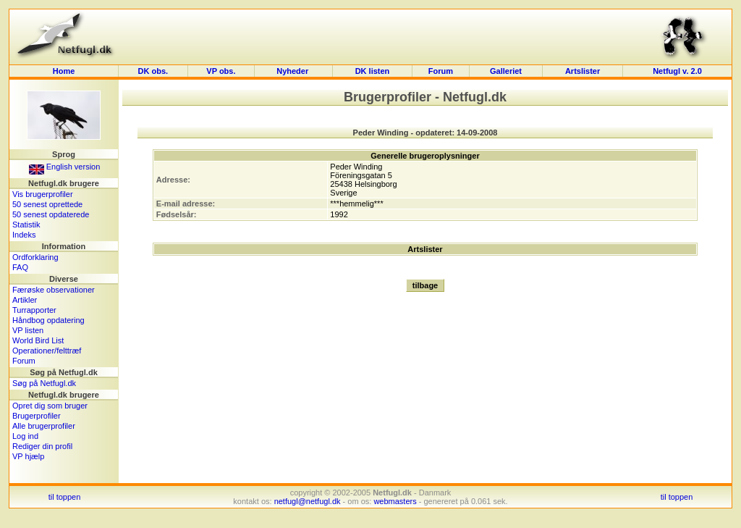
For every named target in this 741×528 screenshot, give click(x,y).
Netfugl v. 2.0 (677, 71)
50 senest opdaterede (50, 214)
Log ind (25, 436)
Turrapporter (34, 310)
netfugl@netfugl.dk (307, 501)
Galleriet (506, 71)
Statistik (26, 224)
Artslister (582, 71)
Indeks (23, 234)
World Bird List (38, 340)
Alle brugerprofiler (43, 426)
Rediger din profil (42, 446)
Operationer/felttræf (46, 350)
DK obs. (153, 71)
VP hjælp (28, 456)
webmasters (394, 501)
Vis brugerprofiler (42, 194)
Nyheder (293, 71)
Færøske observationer (53, 289)
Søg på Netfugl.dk (44, 383)
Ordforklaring (35, 257)
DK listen (372, 71)
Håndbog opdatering (48, 320)
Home (64, 71)
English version (65, 166)
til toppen (64, 497)
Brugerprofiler (36, 415)
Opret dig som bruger (50, 405)
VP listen (27, 330)
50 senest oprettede (47, 204)
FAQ (20, 267)
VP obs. (220, 71)
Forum (440, 71)
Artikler (24, 300)
